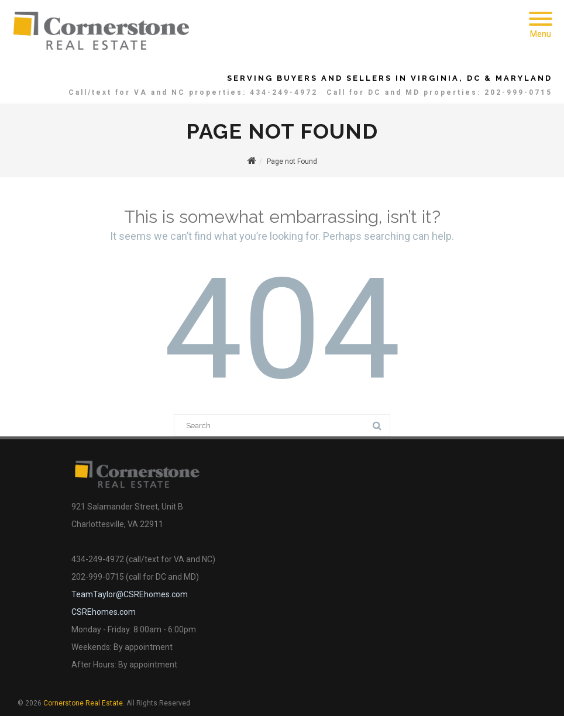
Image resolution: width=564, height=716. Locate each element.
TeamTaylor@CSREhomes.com (129, 594)
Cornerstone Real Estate (83, 703)
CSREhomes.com (103, 612)
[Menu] (540, 11)
